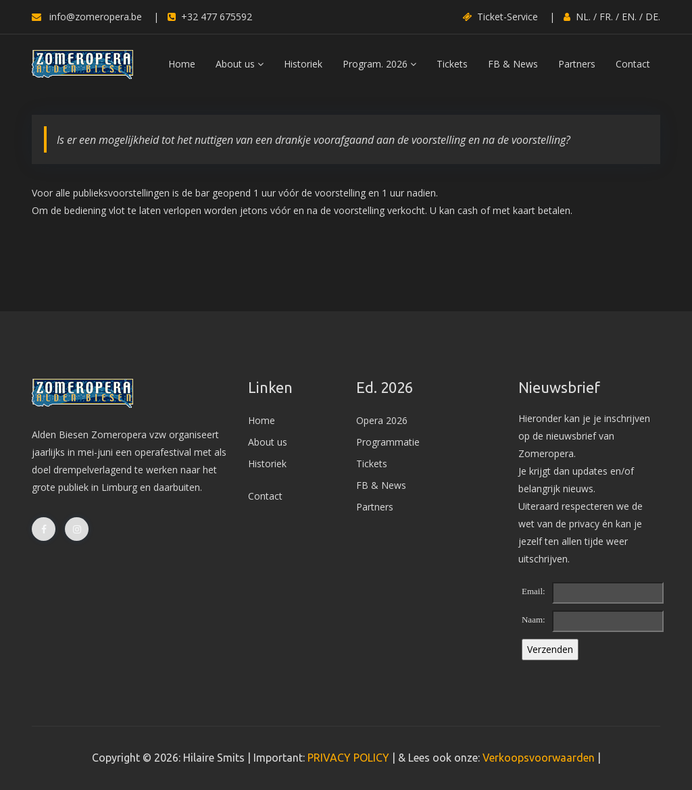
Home (181, 63)
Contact (633, 63)
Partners (576, 63)
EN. (629, 16)
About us (240, 63)
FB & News (513, 63)
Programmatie (388, 442)
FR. (606, 16)
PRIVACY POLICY (348, 758)
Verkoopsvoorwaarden (539, 758)
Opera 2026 (381, 420)
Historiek (303, 63)
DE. (652, 16)
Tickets (452, 63)
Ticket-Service (500, 16)
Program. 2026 (379, 63)
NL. (583, 16)
